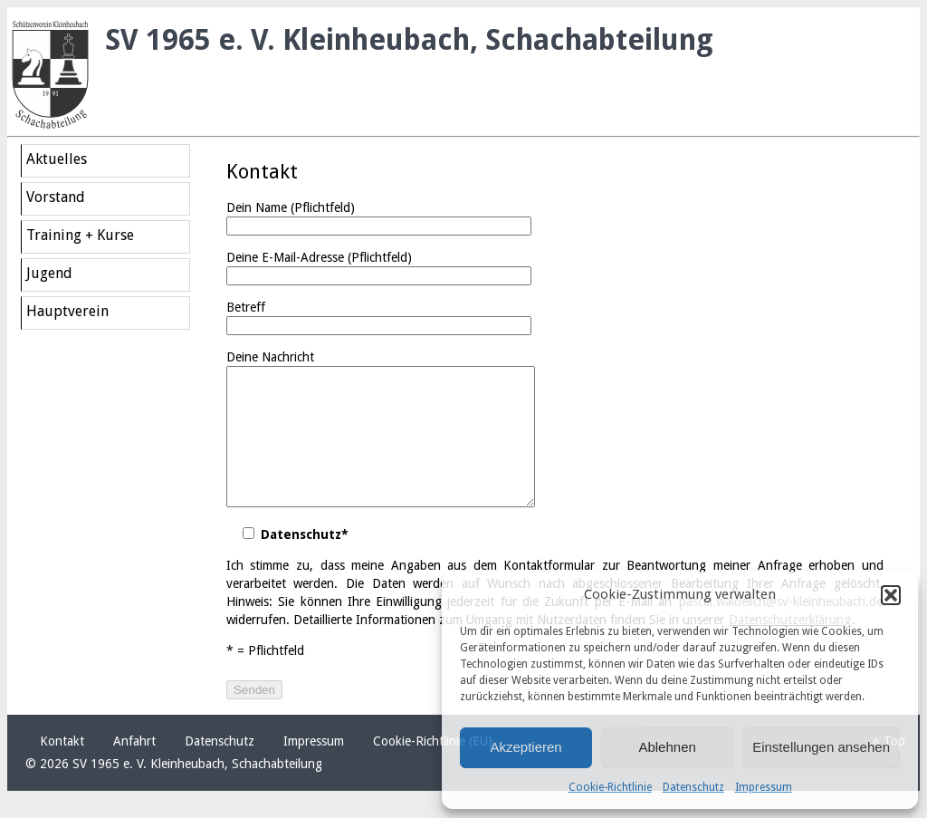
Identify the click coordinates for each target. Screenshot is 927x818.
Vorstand (55, 197)
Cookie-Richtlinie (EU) (432, 768)
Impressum (763, 787)
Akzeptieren (525, 747)
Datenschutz (693, 787)
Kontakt (62, 768)
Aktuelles (56, 159)
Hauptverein (67, 311)
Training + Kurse (80, 235)
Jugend (49, 273)
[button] (891, 595)
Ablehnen (666, 747)
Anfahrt (134, 768)
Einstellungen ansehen (821, 747)
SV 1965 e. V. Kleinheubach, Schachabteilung (409, 40)
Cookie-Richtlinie (610, 787)
